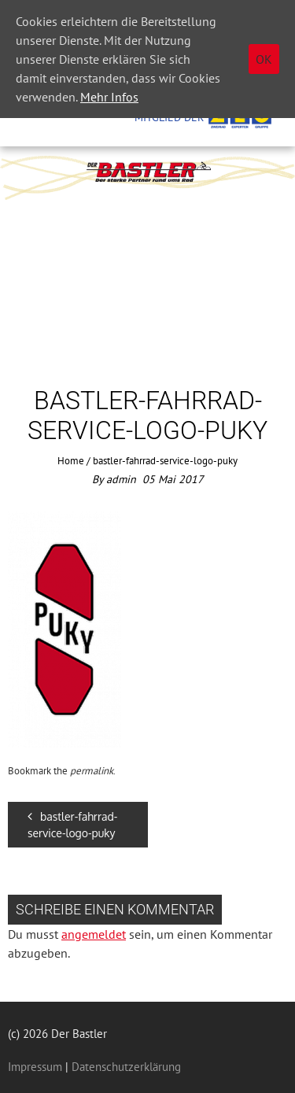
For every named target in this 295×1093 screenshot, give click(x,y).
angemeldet (93, 934)
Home (70, 460)
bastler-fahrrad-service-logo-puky (72, 825)
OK (264, 59)
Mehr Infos (109, 97)
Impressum (35, 1066)
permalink (91, 770)
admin (121, 479)
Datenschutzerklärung (124, 1066)
